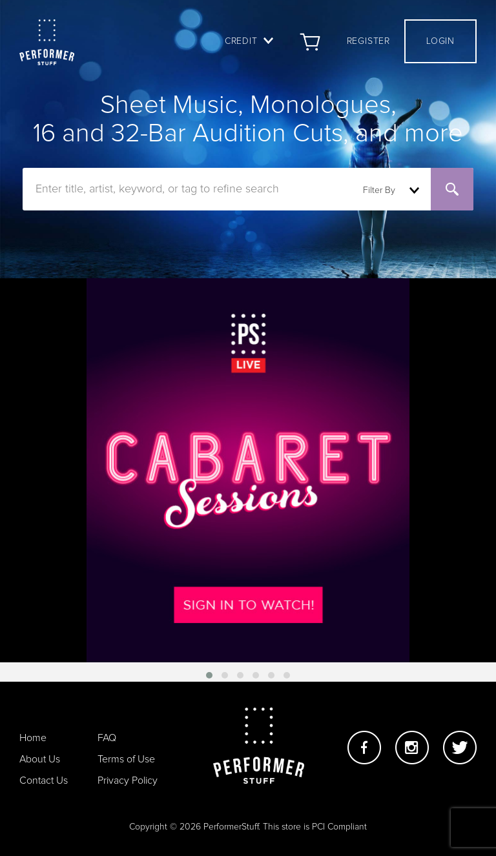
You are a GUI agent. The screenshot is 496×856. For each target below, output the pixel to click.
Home (32, 738)
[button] (209, 675)
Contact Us (43, 780)
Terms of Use (126, 759)
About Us (39, 759)
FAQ (107, 738)
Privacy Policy (128, 780)
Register (368, 41)
